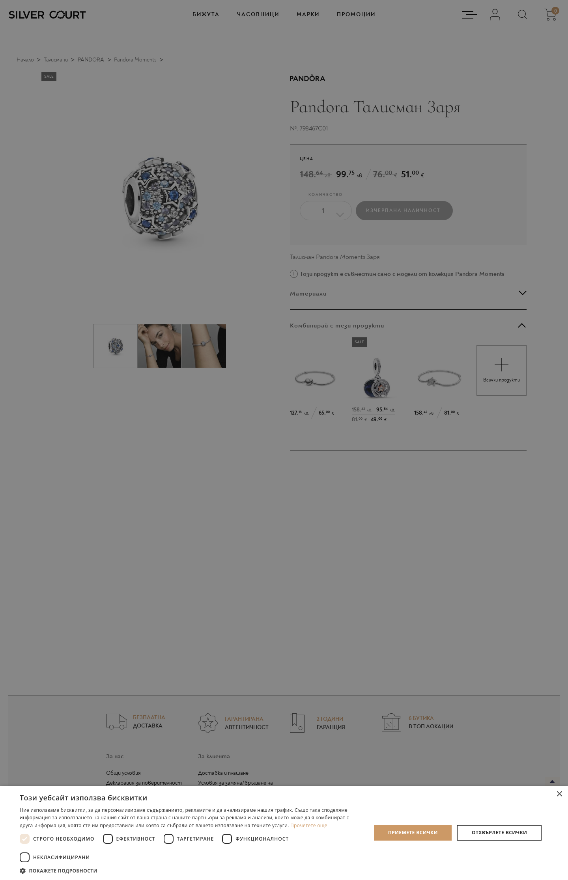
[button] (190, 870)
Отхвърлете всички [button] (499, 832)
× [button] (559, 794)
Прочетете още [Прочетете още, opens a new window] (308, 825)
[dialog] (284, 440)
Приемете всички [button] (413, 832)
